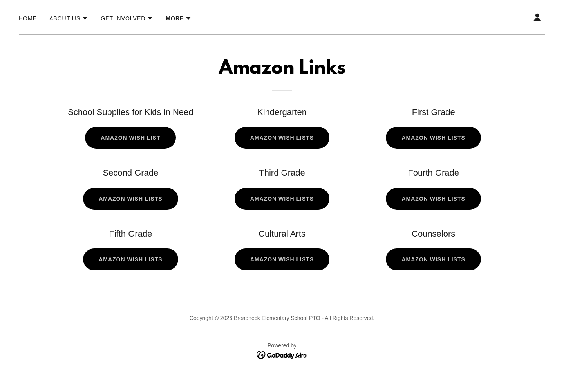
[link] (282, 354)
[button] (68, 18)
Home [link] (28, 18)
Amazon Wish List (130, 138)
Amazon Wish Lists (282, 138)
